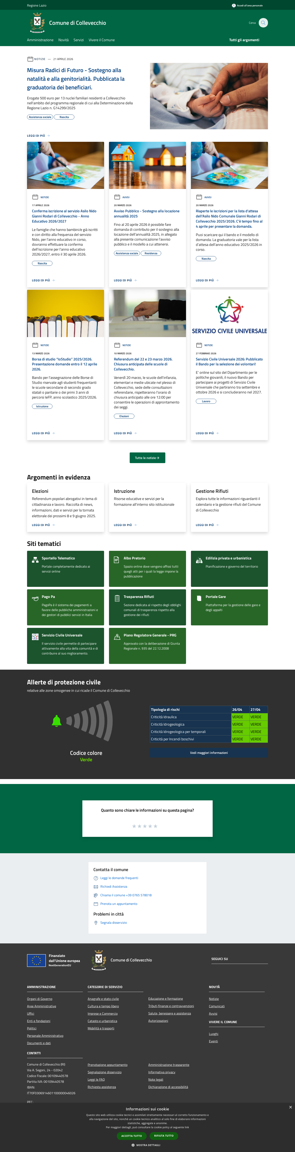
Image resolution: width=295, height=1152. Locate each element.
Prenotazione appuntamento (107, 1064)
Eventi (213, 1041)
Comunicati (217, 1006)
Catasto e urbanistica (102, 1020)
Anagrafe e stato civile (103, 998)
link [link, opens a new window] (187, 1127)
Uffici (30, 1013)
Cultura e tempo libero (103, 1006)
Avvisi (121, 197)
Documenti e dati (39, 1043)
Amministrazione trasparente (168, 1064)
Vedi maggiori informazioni (209, 752)
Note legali (155, 1079)
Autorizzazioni (158, 1020)
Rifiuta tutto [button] (164, 1135)
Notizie (39, 59)
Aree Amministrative (41, 1006)
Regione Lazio (36, 5)
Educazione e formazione (165, 998)
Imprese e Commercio (103, 1013)
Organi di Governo (39, 998)
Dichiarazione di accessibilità (168, 1086)
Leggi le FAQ (96, 1079)
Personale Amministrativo (45, 1035)
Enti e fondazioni (38, 1020)
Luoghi (213, 1033)
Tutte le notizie (147, 457)
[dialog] (147, 1127)
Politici (31, 1028)
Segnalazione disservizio (104, 1072)
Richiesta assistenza (102, 1086)
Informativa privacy (161, 1072)
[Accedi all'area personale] (247, 5)
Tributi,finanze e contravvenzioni (171, 1005)
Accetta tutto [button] (131, 1136)
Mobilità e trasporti (101, 1028)
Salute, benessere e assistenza (169, 1013)
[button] (147, 1145)
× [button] (290, 1107)
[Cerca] (263, 23)
